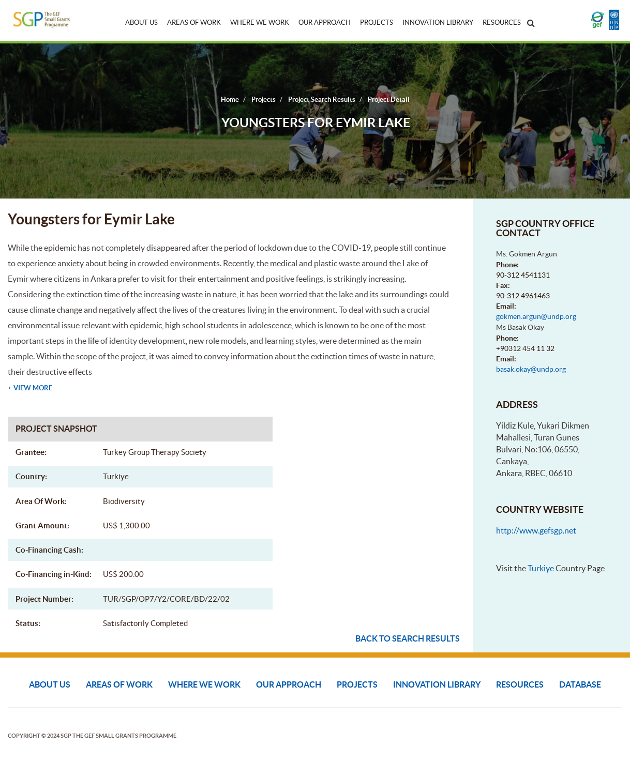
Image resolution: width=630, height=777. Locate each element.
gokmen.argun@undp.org (536, 316)
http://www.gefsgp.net (536, 530)
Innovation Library (437, 22)
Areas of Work (194, 22)
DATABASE (580, 684)
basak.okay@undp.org (531, 369)
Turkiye (541, 568)
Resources (502, 22)
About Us (141, 22)
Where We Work (259, 22)
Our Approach (324, 22)
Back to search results (407, 638)
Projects (376, 22)
